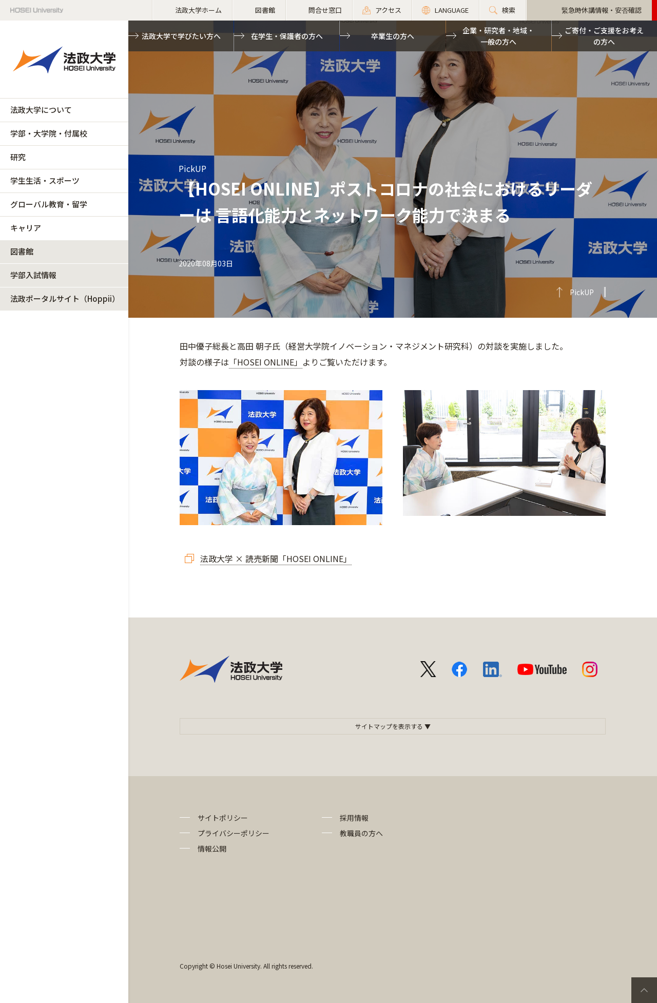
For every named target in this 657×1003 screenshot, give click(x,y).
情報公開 (212, 848)
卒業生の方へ (392, 36)
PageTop (644, 990)
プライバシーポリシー (233, 833)
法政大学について (41, 109)
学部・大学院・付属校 (48, 133)
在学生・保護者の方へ (287, 36)
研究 (18, 156)
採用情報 (354, 818)
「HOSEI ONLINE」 (265, 362)
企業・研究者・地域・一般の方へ (498, 36)
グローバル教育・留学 (48, 204)
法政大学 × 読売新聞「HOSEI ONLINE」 (276, 558)
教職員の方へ (361, 833)
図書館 (21, 251)
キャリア (25, 227)
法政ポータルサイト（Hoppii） (65, 298)
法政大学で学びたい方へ (181, 36)
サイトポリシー (223, 818)
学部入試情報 (33, 274)
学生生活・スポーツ (45, 180)
